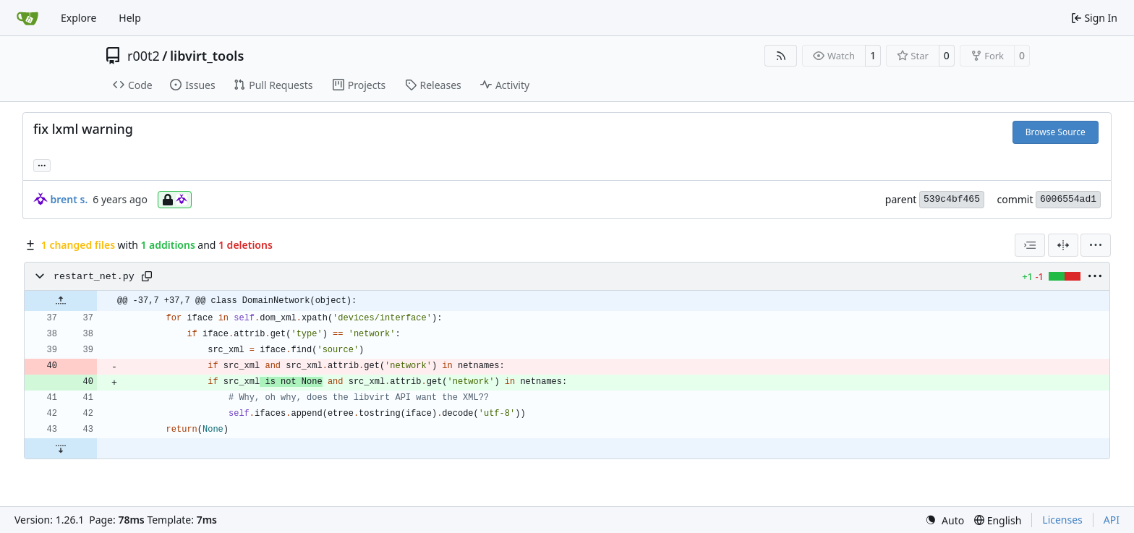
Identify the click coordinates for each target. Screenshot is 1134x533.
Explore (78, 18)
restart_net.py (94, 276)
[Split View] (1063, 245)
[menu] (1095, 245)
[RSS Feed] (781, 56)
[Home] (27, 18)
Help (130, 18)
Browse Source (1056, 132)
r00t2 (143, 55)
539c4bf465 (952, 199)
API (1112, 519)
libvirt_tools (207, 55)
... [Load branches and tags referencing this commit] (42, 164)
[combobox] (1030, 245)
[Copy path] (147, 276)
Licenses (1062, 519)
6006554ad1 (1068, 199)
